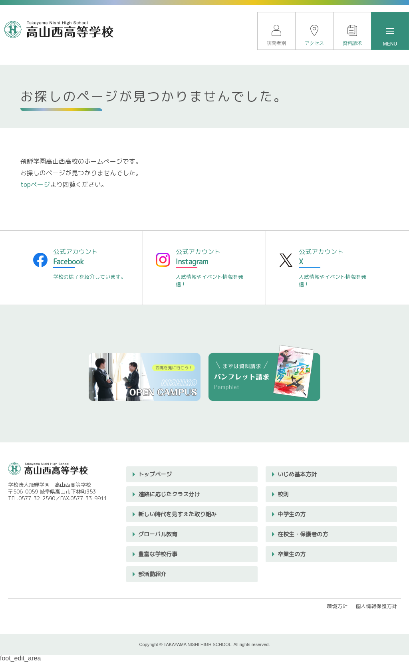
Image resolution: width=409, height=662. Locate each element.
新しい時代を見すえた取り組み (177, 514)
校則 (283, 494)
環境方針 (337, 606)
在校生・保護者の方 (303, 534)
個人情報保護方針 (376, 606)
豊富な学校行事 (157, 554)
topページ (35, 184)
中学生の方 (292, 514)
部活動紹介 (152, 574)
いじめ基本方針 (297, 474)
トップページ (155, 474)
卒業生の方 (292, 554)
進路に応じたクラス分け (169, 494)
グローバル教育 (157, 534)
